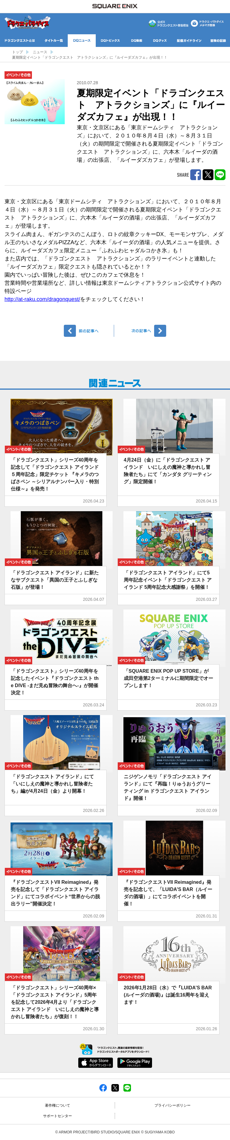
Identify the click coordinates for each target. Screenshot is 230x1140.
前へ (89, 331)
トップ (17, 52)
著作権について (57, 1105)
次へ (141, 331)
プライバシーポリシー (172, 1105)
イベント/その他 (18, 75)
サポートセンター (57, 1116)
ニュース (40, 52)
